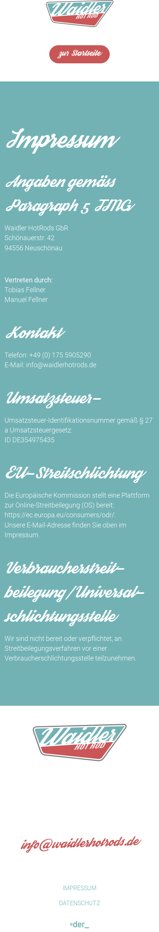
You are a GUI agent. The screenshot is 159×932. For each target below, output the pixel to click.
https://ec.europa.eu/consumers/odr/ (59, 515)
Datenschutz (79, 903)
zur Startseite (79, 54)
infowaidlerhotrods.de (79, 845)
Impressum (80, 888)
